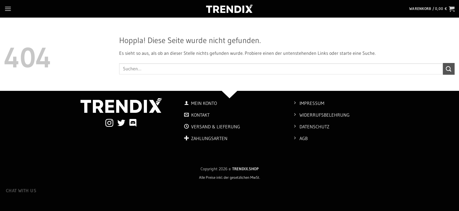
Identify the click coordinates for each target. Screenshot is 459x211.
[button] (7, 8)
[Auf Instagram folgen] (109, 123)
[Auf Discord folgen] (133, 123)
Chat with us (21, 190)
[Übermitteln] (449, 68)
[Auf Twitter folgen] (121, 123)
